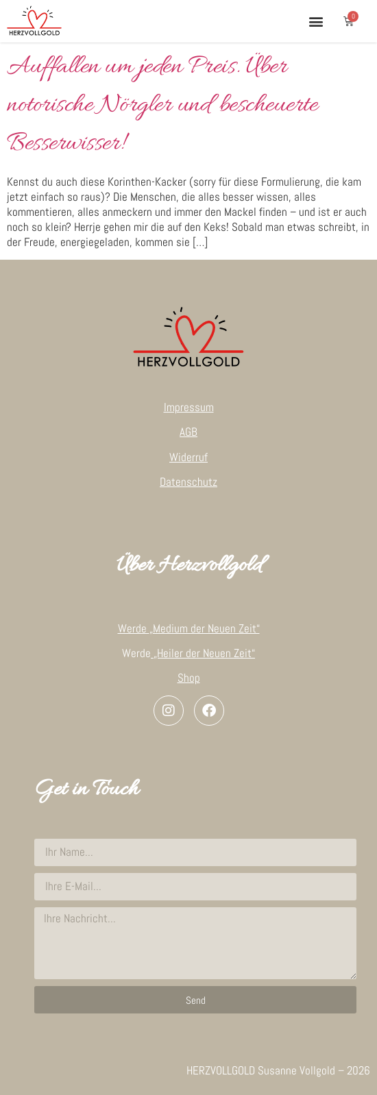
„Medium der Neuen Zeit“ (204, 628)
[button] (315, 21)
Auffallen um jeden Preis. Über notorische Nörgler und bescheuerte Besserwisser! (162, 105)
